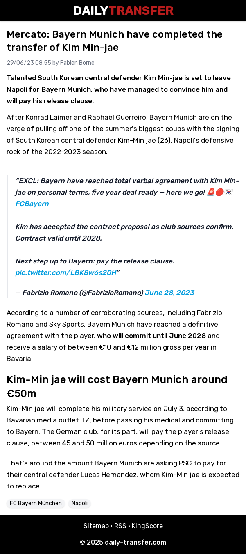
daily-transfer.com (135, 542)
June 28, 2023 (169, 292)
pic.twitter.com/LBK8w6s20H (65, 272)
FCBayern (32, 204)
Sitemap (96, 526)
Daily (123, 10)
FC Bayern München (36, 503)
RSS (120, 526)
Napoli (80, 503)
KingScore (147, 526)
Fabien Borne (77, 62)
